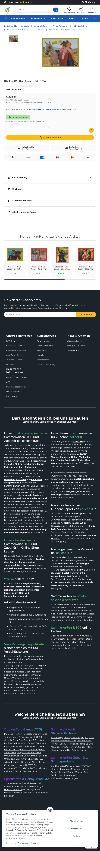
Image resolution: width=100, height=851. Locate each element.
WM (91, 737)
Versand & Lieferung (46, 364)
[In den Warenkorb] (50, 137)
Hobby (71, 18)
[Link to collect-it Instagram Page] (83, 2)
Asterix (75, 750)
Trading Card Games (31, 448)
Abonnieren (86, 314)
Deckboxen (57, 775)
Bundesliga (57, 737)
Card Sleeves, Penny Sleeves (65, 766)
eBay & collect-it (74, 341)
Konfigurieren (76, 828)
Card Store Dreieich (15, 355)
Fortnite (64, 747)
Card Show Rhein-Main (16, 350)
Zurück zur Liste (11, 26)
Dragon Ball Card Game (29, 752)
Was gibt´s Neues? (76, 346)
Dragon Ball (65, 750)
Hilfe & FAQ (42, 350)
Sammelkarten (18, 18)
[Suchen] (36, 10)
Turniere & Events (14, 360)
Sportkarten (57, 18)
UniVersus (9, 756)
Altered (8, 762)
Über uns (10, 364)
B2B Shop (10, 341)
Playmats (69, 775)
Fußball (25, 783)
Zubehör (84, 18)
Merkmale (15, 189)
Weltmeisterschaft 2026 (63, 740)
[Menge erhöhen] (47, 130)
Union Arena (22, 759)
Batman (84, 750)
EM (86, 737)
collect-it (86, 509)
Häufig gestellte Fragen (22, 212)
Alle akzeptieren (76, 821)
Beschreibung (17, 177)
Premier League (59, 744)
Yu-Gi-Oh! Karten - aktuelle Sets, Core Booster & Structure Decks (26, 740)
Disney (54, 750)
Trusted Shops (18, 2)
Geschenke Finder (45, 346)
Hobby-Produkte (13, 789)
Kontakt (40, 355)
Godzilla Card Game (25, 756)
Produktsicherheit (20, 200)
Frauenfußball (84, 740)
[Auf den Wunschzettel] (91, 130)
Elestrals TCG (35, 759)
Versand (26, 100)
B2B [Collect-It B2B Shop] (93, 2)
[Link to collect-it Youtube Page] (89, 2)
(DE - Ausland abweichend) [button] (35, 121)
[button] (69, 9)
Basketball (35, 783)
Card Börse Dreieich (15, 346)
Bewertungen (43, 341)
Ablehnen (76, 836)
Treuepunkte (73, 350)
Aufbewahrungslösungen (64, 778)
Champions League (74, 737)
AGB (8, 382)
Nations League (77, 744)
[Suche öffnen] (55, 10)
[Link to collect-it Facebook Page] (86, 2)
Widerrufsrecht (13, 391)
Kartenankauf (43, 360)
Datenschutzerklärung (51, 305)
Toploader (65, 769)
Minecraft (74, 747)
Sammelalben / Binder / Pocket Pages (70, 772)
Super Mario (86, 747)
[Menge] (28, 130)
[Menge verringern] (9, 130)
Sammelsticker (38, 18)
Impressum (11, 396)
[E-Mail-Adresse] (40, 314)
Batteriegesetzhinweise (17, 387)
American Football (13, 786)
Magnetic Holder (80, 769)
